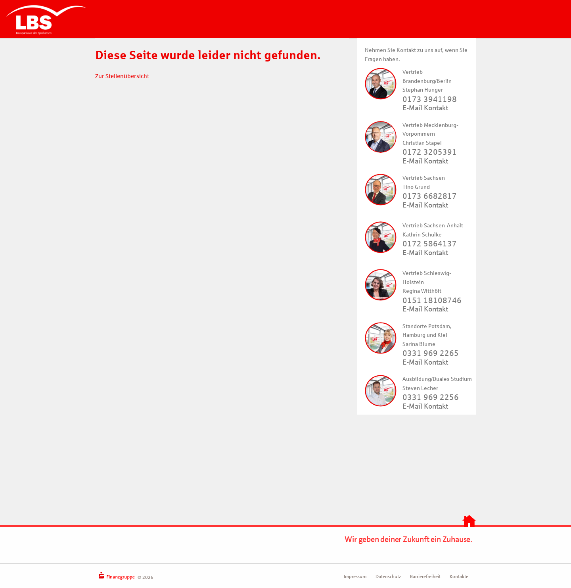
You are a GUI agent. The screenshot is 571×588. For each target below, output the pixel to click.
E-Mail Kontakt (425, 108)
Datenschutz (388, 576)
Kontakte (459, 576)
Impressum (355, 576)
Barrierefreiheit (425, 576)
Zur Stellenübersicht (122, 76)
